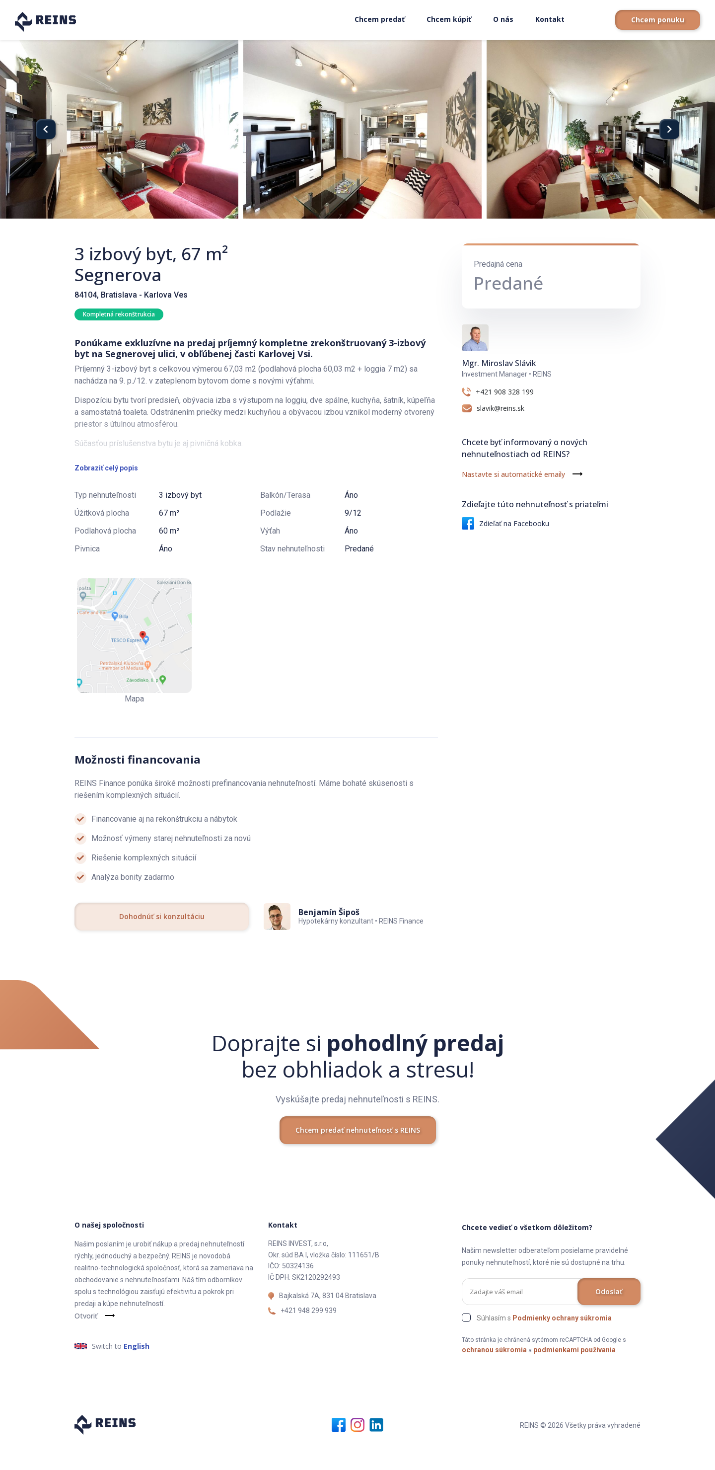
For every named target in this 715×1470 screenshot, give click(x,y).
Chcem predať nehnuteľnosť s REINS (357, 1155)
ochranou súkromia (494, 1375)
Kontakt (550, 19)
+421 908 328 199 (505, 391)
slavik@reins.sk (500, 408)
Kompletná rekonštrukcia (119, 314)
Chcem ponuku (657, 19)
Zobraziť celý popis (106, 493)
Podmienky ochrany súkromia (562, 1343)
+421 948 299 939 (309, 1336)
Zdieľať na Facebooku (505, 523)
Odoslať (609, 1316)
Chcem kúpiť (449, 19)
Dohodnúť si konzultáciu (162, 941)
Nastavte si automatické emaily (513, 474)
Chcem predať (380, 19)
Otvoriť (85, 1341)
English (136, 1371)
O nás (503, 19)
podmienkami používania (574, 1375)
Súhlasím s (544, 1343)
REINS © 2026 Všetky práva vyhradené (580, 1451)
